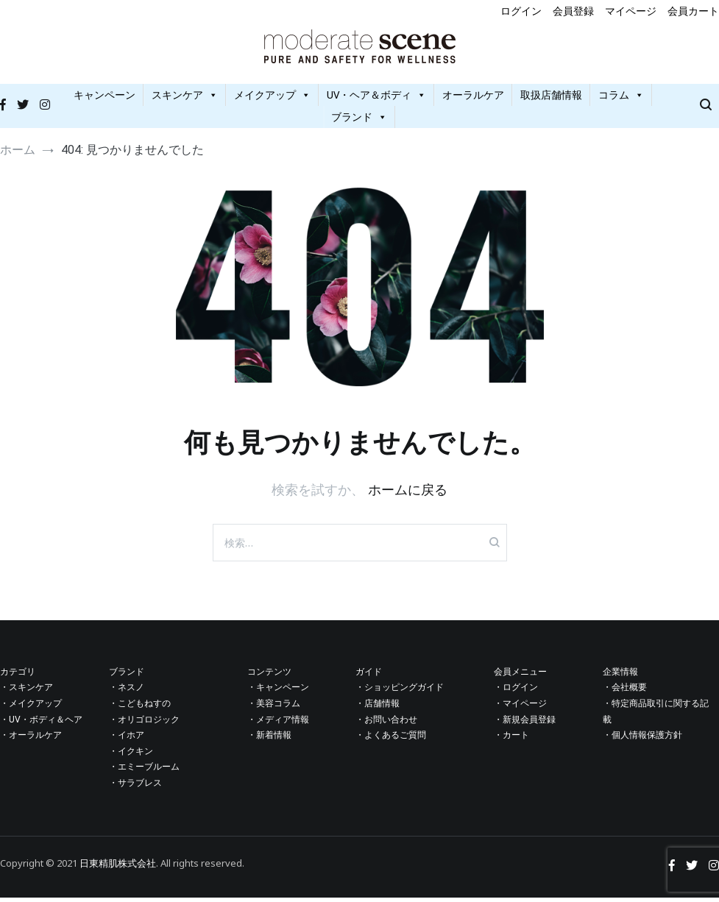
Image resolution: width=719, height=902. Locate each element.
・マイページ (520, 708)
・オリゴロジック (144, 723)
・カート (511, 739)
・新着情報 (269, 739)
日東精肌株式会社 (117, 866)
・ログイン (516, 691)
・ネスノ (126, 691)
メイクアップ (272, 99)
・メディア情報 (278, 723)
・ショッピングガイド (399, 691)
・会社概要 (625, 691)
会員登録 (573, 11)
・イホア (126, 739)
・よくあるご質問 (390, 739)
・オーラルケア (31, 739)
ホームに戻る (407, 494)
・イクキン (131, 755)
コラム (621, 99)
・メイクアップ (31, 708)
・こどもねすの (140, 708)
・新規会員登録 (525, 723)
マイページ (630, 11)
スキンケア (185, 99)
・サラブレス (135, 787)
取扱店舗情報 (551, 99)
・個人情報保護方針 (642, 739)
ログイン (521, 11)
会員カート (693, 11)
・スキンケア (26, 691)
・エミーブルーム (144, 771)
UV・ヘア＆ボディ (376, 99)
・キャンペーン (278, 691)
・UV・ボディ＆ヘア (41, 723)
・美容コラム (273, 708)
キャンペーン (104, 99)
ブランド (359, 121)
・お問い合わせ (386, 723)
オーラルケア (473, 99)
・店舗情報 (377, 708)
